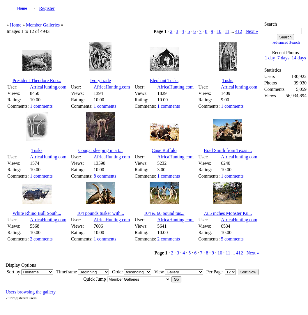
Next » (252, 31)
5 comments (232, 238)
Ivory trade (100, 80)
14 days (299, 57)
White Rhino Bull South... (37, 213)
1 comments (41, 106)
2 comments (41, 238)
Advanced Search (286, 42)
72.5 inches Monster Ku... (228, 213)
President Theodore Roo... (37, 80)
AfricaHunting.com (48, 86)
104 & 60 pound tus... (164, 213)
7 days (283, 57)
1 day (270, 57)
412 (238, 31)
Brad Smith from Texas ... (228, 150)
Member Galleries (43, 24)
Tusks (227, 80)
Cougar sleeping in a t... (100, 150)
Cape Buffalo (164, 150)
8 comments (105, 176)
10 (219, 31)
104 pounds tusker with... (100, 213)
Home (22, 8)
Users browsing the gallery (31, 291)
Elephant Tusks (164, 80)
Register (46, 8)
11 (227, 31)
